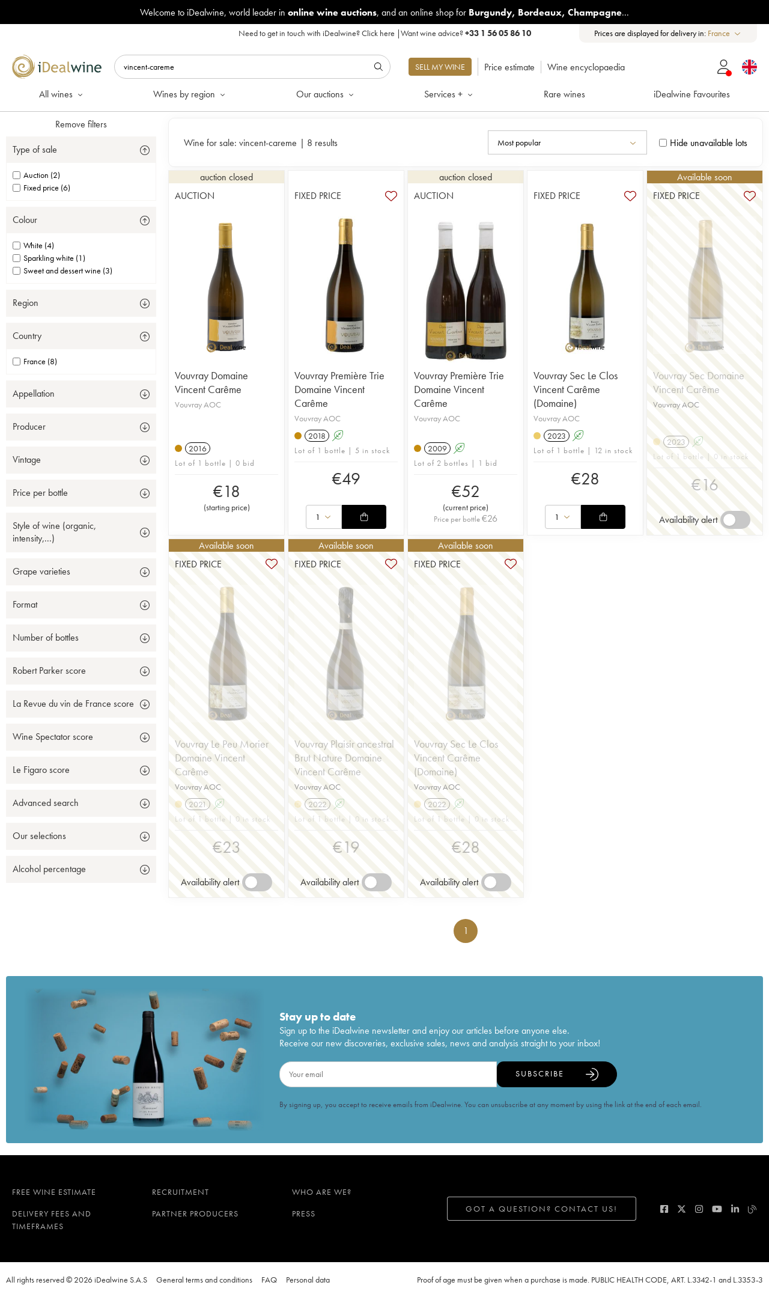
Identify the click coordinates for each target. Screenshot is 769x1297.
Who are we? (321, 1191)
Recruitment (180, 1191)
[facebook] (664, 1209)
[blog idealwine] (752, 1209)
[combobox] (725, 33)
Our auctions (326, 94)
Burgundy (490, 12)
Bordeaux (540, 12)
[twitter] (681, 1209)
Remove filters (81, 124)
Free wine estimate (54, 1191)
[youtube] (717, 1209)
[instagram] (699, 1209)
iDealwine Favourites (692, 94)
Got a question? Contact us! (542, 1208)
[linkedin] (735, 1209)
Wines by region (190, 94)
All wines (62, 94)
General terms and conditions (204, 1279)
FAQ (269, 1279)
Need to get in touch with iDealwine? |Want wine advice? (385, 33)
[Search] (252, 67)
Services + (449, 94)
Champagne (595, 12)
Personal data (308, 1279)
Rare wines (564, 94)
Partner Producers (195, 1213)
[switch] (735, 520)
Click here (378, 33)
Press (303, 1213)
